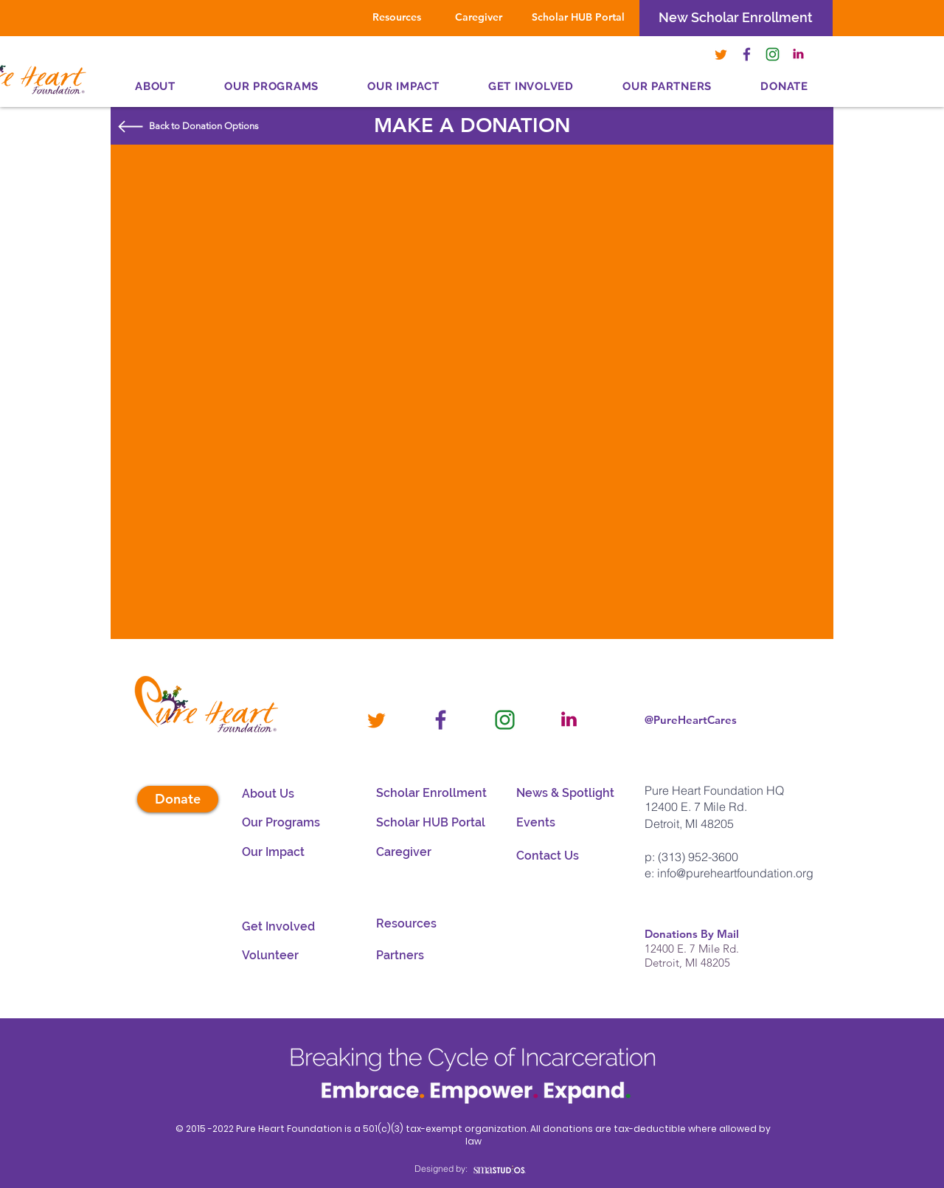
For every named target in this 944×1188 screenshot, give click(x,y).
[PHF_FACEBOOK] (747, 54)
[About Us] (282, 794)
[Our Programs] (282, 822)
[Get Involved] (300, 927)
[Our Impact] (282, 852)
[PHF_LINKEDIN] (798, 54)
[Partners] (416, 955)
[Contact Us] (574, 856)
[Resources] (397, 17)
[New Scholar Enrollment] (736, 17)
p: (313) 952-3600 (691, 856)
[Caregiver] (478, 17)
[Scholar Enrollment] (434, 793)
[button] (667, 86)
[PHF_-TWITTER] (721, 54)
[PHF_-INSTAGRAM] (772, 54)
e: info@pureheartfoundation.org (729, 873)
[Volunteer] (300, 955)
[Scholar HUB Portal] (578, 17)
